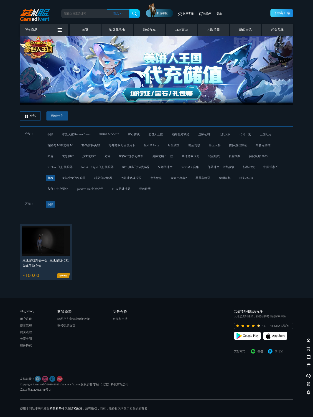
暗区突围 (174, 145)
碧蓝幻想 (194, 145)
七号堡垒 (156, 178)
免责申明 (26, 338)
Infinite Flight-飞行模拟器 (97, 167)
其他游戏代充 (190, 156)
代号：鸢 (245, 134)
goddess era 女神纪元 (90, 189)
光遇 (107, 156)
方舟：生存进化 (57, 189)
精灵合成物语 (103, 178)
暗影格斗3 (246, 178)
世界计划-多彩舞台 (131, 156)
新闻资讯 (245, 30)
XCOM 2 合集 (190, 167)
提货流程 (26, 325)
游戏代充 (149, 30)
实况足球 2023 (258, 156)
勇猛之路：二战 (162, 156)
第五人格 (215, 145)
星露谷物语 (203, 178)
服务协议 (26, 345)
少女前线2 (89, 156)
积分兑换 (277, 30)
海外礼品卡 (117, 30)
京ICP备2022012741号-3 (35, 389)
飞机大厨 (225, 134)
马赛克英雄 (263, 145)
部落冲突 (249, 167)
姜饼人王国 (155, 134)
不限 (50, 134)
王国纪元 (266, 134)
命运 (50, 156)
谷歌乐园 (213, 30)
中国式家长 (270, 167)
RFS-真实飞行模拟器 (135, 167)
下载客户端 (282, 13)
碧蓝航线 (214, 156)
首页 (85, 30)
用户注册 (26, 319)
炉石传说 (134, 134)
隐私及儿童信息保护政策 (73, 319)
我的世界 (145, 189)
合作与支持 (120, 319)
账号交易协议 (66, 325)
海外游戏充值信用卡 (122, 145)
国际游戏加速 (238, 145)
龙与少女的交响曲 (74, 178)
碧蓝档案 (234, 156)
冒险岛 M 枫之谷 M (60, 145)
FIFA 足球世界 (121, 189)
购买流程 (26, 332)
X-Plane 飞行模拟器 (60, 167)
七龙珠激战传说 (131, 178)
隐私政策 (76, 408)
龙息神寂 (68, 156)
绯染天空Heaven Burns (76, 134)
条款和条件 (57, 408)
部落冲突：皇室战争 (221, 167)
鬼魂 (50, 178)
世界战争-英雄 (90, 145)
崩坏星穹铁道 (181, 134)
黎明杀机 (225, 178)
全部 (30, 116)
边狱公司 (204, 134)
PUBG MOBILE (109, 134)
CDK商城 (181, 30)
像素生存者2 (178, 178)
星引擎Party (151, 145)
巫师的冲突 (165, 167)
